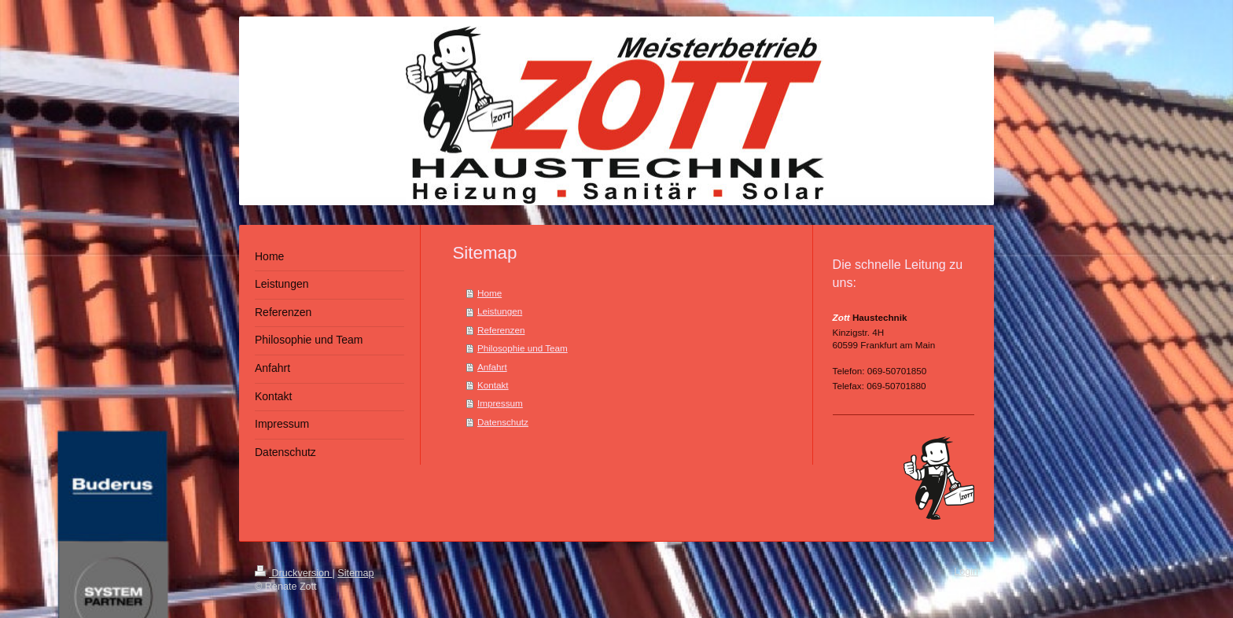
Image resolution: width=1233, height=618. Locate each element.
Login (966, 571)
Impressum (500, 403)
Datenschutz (502, 422)
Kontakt (493, 385)
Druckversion (293, 573)
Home (489, 293)
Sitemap (355, 573)
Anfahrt (492, 367)
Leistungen (499, 311)
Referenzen (500, 330)
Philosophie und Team (522, 348)
